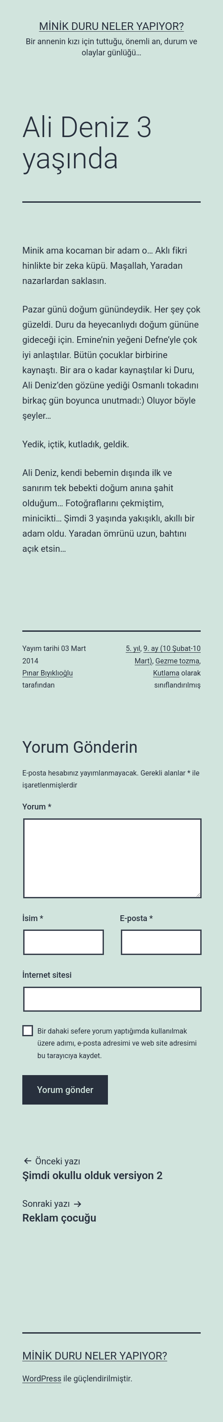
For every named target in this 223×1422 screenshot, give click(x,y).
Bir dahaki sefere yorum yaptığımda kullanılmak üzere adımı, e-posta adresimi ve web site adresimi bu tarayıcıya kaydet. (117, 1043)
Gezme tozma (177, 661)
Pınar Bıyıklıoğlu (47, 673)
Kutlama (166, 673)
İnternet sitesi (47, 975)
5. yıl (133, 648)
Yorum (36, 806)
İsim (32, 918)
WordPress (41, 1378)
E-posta (136, 918)
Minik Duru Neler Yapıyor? (111, 26)
